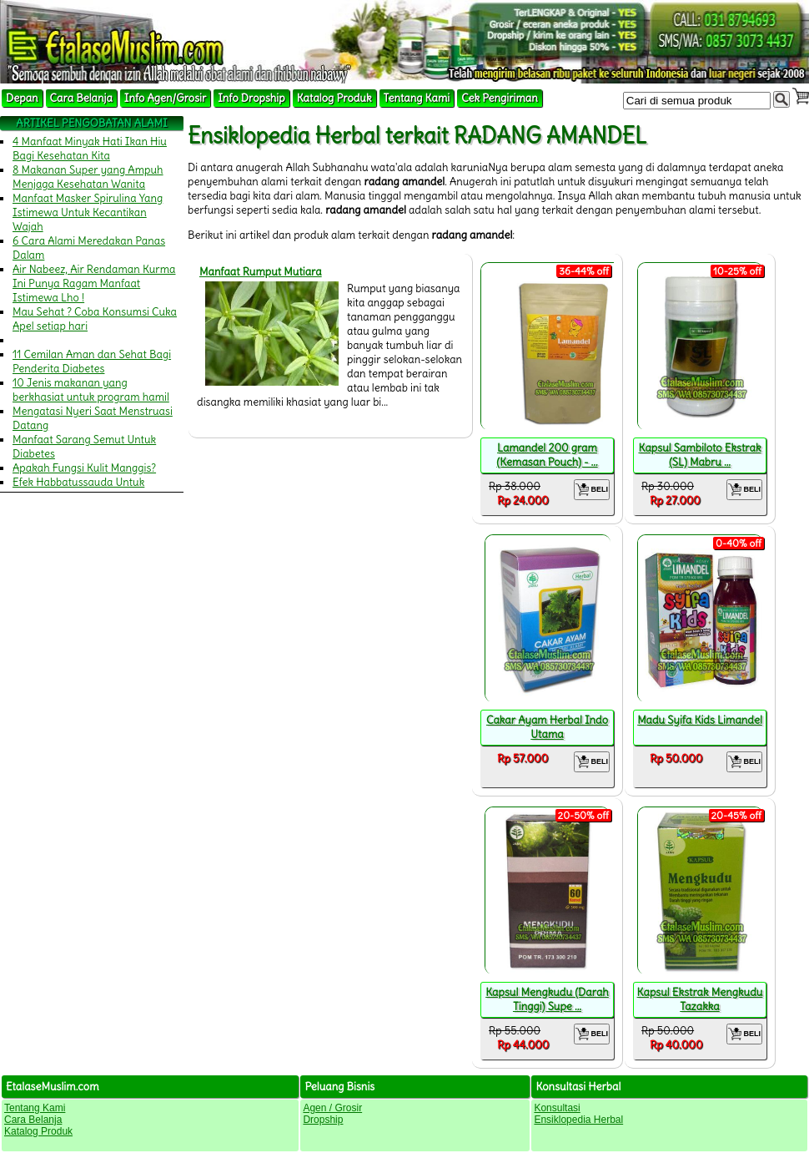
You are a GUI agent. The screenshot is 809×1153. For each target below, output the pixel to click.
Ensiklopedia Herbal (578, 1119)
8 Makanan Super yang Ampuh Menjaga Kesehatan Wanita (88, 177)
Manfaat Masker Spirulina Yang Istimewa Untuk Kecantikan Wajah (88, 212)
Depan (22, 98)
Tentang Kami (417, 98)
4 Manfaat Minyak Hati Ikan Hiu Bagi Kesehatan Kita (90, 148)
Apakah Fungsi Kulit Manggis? (84, 468)
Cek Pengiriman (499, 98)
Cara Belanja (81, 98)
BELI (591, 489)
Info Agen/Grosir (165, 98)
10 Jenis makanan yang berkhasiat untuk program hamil (91, 390)
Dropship (323, 1119)
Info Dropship (251, 98)
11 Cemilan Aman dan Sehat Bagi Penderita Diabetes (92, 361)
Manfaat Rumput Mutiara (260, 272)
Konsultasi (557, 1108)
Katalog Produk (334, 98)
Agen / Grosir (332, 1108)
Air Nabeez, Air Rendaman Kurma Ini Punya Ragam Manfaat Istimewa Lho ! (94, 283)
